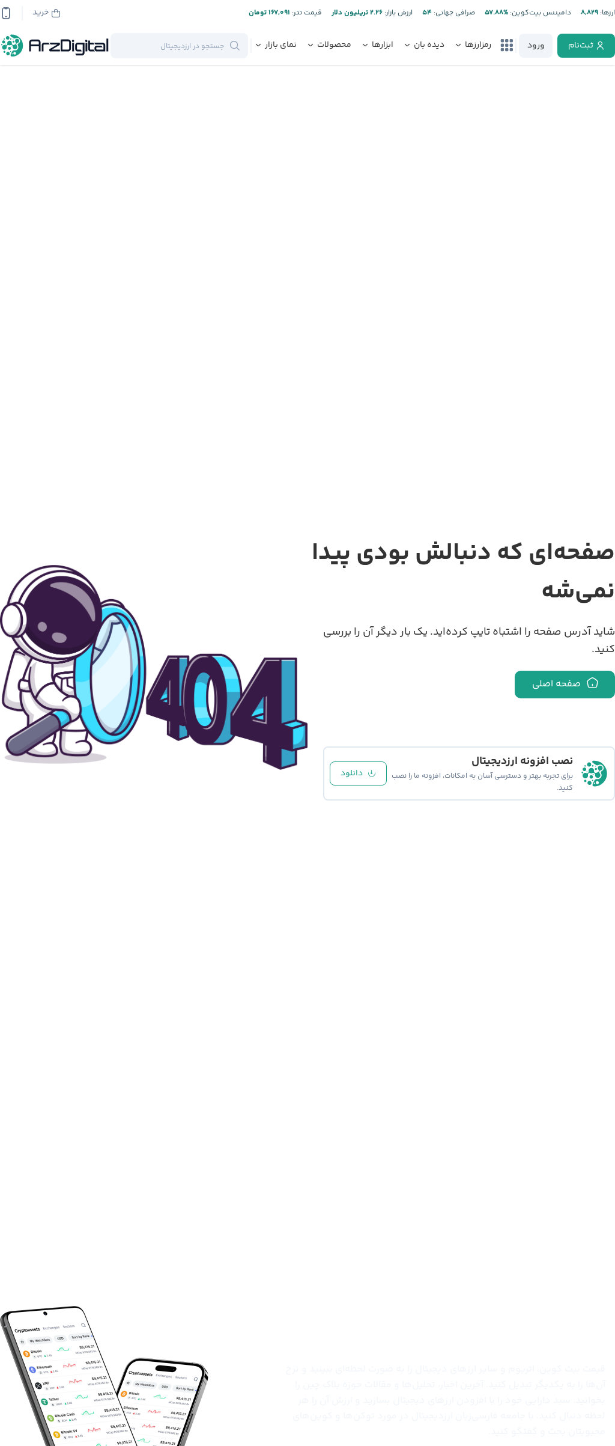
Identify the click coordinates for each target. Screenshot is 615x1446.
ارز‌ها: (606, 13)
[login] (536, 46)
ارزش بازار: (398, 13)
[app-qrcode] (6, 13)
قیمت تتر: (306, 13)
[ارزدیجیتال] (55, 46)
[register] (586, 46)
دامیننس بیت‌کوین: (539, 13)
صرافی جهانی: (453, 13)
